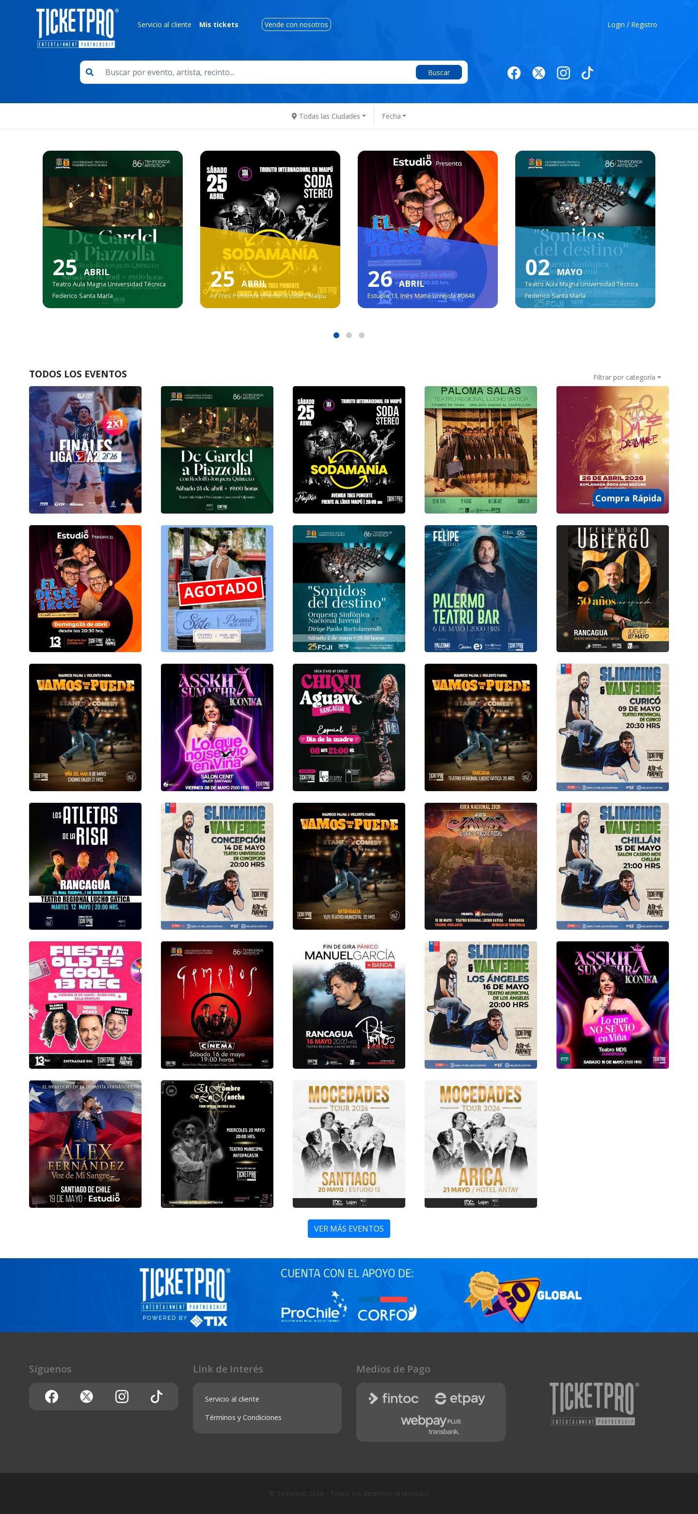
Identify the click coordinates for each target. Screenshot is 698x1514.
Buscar (439, 72)
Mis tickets (218, 24)
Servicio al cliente (164, 24)
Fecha (391, 116)
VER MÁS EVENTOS (349, 1228)
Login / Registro (632, 24)
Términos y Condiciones (243, 1417)
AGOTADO (221, 589)
